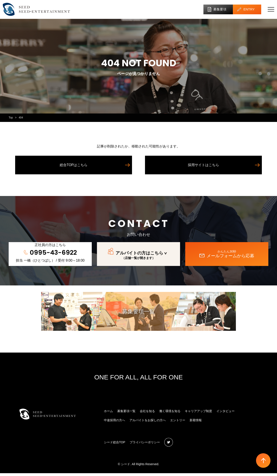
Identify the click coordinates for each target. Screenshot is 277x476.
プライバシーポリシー (145, 445)
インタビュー (225, 414)
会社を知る (147, 414)
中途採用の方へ (114, 423)
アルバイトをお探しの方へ (147, 423)
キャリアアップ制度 (198, 414)
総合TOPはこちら (74, 168)
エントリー (177, 423)
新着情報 (196, 423)
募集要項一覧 (138, 314)
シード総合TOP (114, 445)
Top (11, 120)
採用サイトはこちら (203, 168)
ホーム (108, 414)
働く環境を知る (169, 414)
